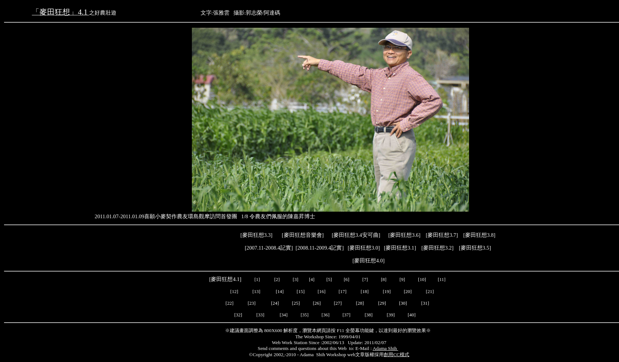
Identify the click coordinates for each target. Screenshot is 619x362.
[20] (408, 291)
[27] (338, 303)
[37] (347, 314)
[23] (252, 303)
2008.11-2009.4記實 (319, 248)
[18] (365, 291)
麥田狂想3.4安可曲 (355, 235)
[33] (260, 314)
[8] (383, 279)
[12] (234, 291)
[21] (430, 291)
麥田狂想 (404, 235)
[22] (229, 303)
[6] (346, 279)
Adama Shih (385, 348)
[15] (300, 291)
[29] (382, 303)
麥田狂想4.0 (368, 260)
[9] (402, 279)
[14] (280, 291)
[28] (360, 303)
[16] (322, 291)
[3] (295, 279)
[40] (412, 314)
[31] (425, 303)
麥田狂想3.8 (479, 235)
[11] (442, 279)
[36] (326, 314)
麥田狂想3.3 (256, 235)
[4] (311, 279)
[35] (304, 314)
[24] (275, 303)
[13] (256, 291)
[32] (238, 314)
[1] (257, 279)
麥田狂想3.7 (442, 235)
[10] (422, 279)
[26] (317, 303)
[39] (391, 314)
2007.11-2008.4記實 (269, 248)
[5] (329, 279)
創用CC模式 (396, 354)
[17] (342, 291)
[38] (369, 314)
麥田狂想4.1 (225, 279)
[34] (284, 314)
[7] (365, 279)
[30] (403, 303)
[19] (387, 291)
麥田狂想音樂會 (303, 235)
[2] (277, 279)
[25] (295, 303)
